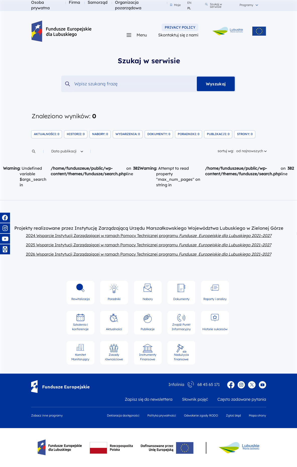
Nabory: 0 (101, 134)
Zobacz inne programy (47, 415)
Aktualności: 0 (48, 134)
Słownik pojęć (195, 399)
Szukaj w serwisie (213, 5)
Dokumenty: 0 (160, 134)
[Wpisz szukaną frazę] (148, 84)
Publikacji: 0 (219, 134)
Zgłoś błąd (233, 415)
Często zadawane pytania (241, 399)
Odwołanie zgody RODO (201, 415)
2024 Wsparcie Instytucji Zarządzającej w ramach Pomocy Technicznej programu (148, 235)
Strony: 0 (246, 134)
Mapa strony (257, 415)
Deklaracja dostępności (123, 415)
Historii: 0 (77, 134)
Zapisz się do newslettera (148, 399)
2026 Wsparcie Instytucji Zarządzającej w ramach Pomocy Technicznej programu (148, 254)
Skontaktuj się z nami (178, 34)
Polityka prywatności (161, 415)
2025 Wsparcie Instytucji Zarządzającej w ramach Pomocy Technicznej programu (148, 244)
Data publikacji (67, 150)
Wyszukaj (216, 83)
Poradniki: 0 (190, 134)
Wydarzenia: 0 (129, 134)
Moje (175, 5)
